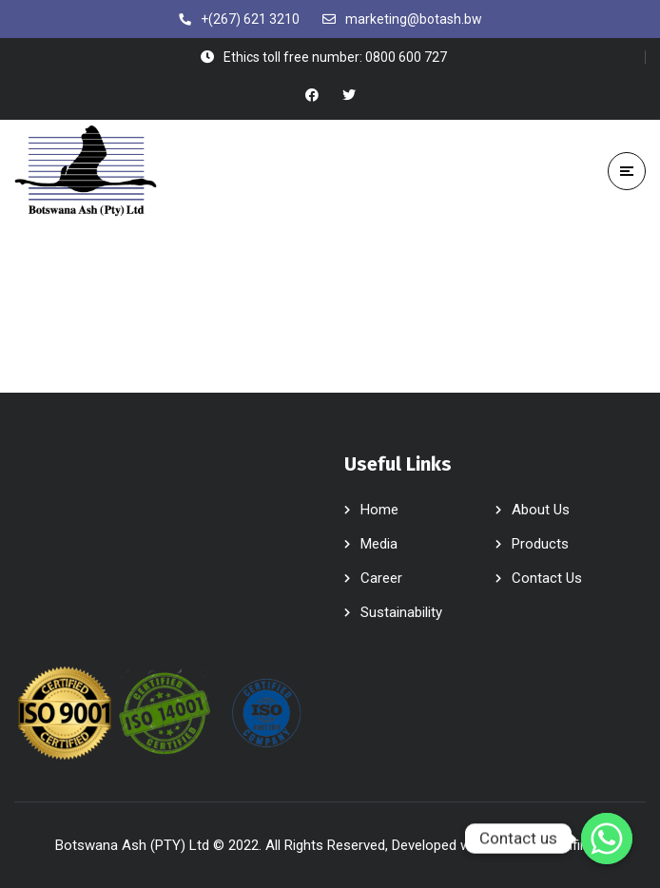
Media (379, 543)
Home (379, 509)
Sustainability (401, 612)
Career (381, 578)
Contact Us (547, 578)
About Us (541, 509)
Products (540, 543)
